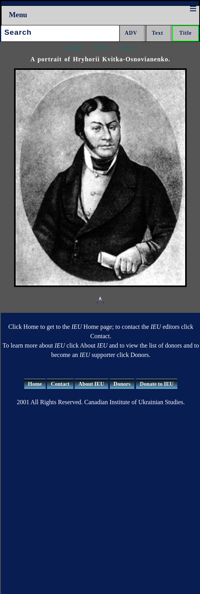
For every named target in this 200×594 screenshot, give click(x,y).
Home (35, 384)
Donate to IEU (156, 384)
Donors (122, 384)
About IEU (91, 384)
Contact (60, 384)
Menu (18, 15)
